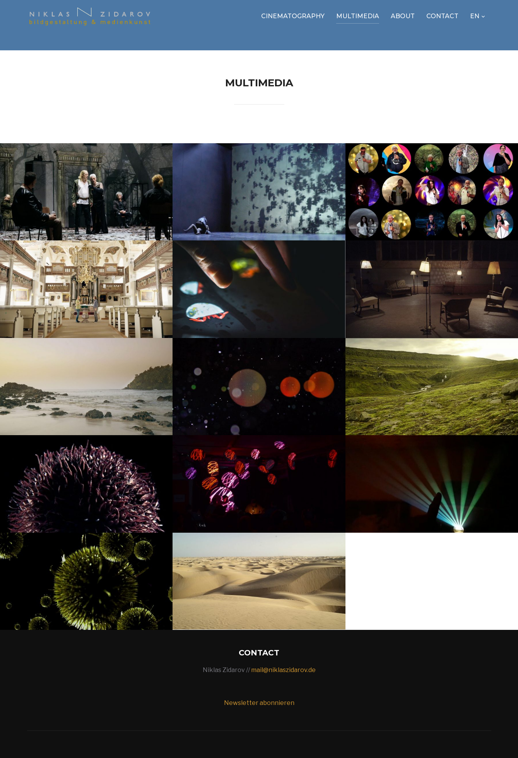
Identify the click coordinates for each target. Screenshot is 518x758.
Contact (442, 16)
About (403, 16)
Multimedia (357, 16)
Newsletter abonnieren (259, 703)
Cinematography (293, 16)
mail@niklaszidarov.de (283, 670)
